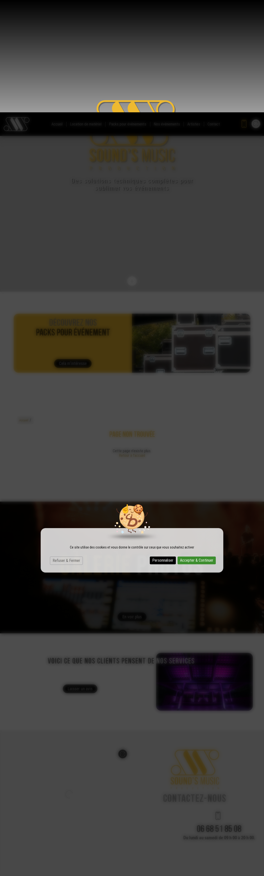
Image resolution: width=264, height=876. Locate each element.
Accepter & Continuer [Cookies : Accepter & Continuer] (196, 448)
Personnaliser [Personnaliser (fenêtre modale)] (162, 448)
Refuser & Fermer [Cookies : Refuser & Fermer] (66, 448)
